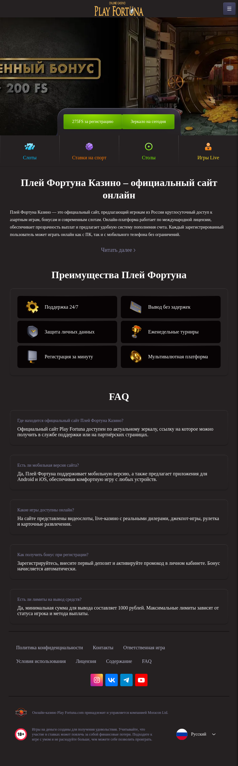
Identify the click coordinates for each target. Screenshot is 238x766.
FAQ (165, 675)
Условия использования (45, 675)
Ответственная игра (163, 661)
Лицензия (97, 675)
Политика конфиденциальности (55, 661)
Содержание (134, 675)
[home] (119, 9)
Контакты (117, 661)
